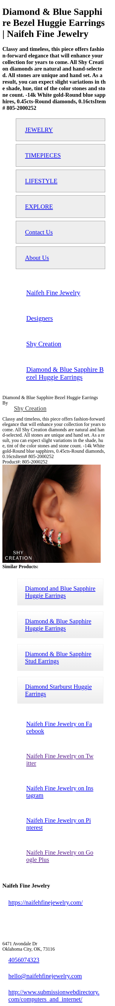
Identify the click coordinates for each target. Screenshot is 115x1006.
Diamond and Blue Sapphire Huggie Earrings (60, 592)
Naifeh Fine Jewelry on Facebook (59, 727)
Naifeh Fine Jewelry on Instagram (59, 792)
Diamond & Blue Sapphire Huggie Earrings (58, 625)
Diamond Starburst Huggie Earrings (58, 690)
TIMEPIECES (43, 155)
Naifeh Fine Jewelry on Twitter (60, 759)
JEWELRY (39, 129)
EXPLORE (39, 206)
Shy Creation (30, 408)
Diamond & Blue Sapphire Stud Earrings (58, 657)
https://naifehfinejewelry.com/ (45, 902)
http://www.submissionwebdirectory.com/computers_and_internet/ (54, 995)
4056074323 (23, 959)
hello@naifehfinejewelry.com (45, 975)
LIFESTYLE (41, 180)
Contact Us (39, 232)
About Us (37, 257)
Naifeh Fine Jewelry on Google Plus (59, 856)
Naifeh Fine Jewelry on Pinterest (58, 824)
